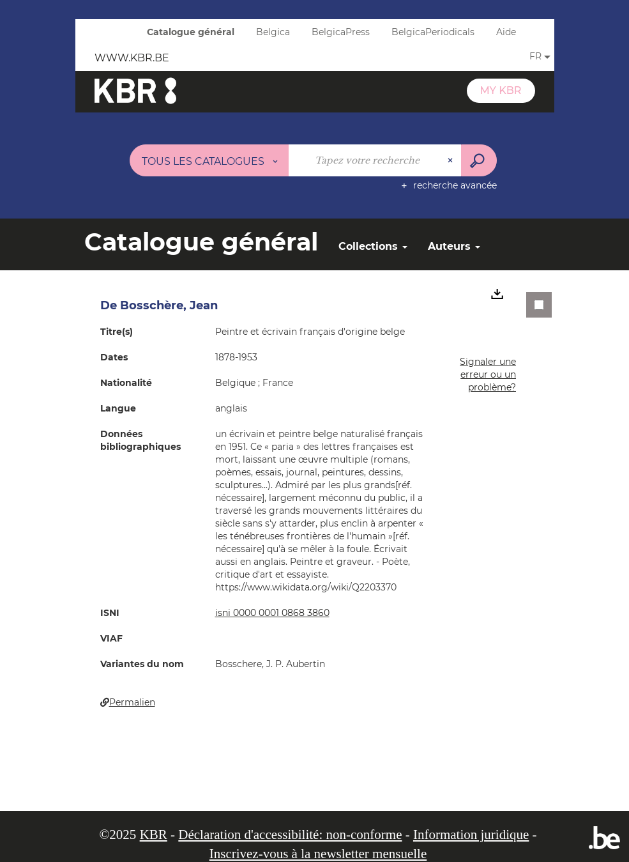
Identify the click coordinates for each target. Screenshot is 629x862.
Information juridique (471, 834)
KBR (153, 834)
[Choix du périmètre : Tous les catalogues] (209, 160)
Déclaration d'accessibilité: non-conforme (290, 834)
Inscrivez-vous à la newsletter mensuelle (318, 853)
